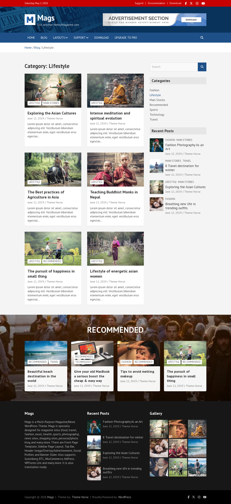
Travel (154, 119)
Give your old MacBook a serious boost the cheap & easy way (91, 376)
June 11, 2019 (36, 202)
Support (139, 3)
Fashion (154, 90)
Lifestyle (34, 103)
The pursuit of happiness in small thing (181, 376)
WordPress (124, 497)
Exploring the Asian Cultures (52, 113)
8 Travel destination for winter (182, 168)
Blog (44, 37)
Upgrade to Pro (126, 37)
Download (175, 3)
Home (31, 37)
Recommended (52, 261)
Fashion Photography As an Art (184, 147)
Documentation (156, 3)
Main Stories (51, 103)
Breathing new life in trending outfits (180, 206)
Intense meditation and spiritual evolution (110, 116)
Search (202, 67)
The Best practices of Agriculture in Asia (46, 194)
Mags (46, 18)
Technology (157, 114)
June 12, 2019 (36, 118)
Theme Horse (55, 118)
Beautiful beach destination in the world (42, 376)
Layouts (59, 37)
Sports (154, 110)
